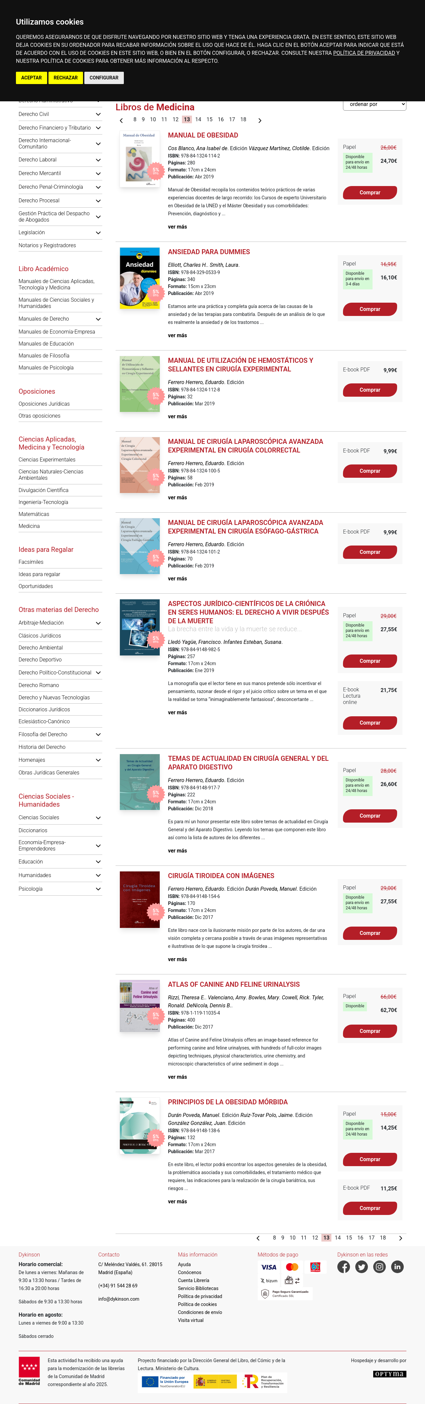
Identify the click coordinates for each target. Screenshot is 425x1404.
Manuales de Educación (46, 344)
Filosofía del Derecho (43, 734)
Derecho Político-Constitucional (55, 672)
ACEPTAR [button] (31, 77)
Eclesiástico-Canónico (44, 721)
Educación (31, 861)
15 (209, 119)
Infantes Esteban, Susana (252, 642)
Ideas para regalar (39, 574)
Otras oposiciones (39, 416)
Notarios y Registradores (47, 245)
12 (176, 119)
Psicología (30, 889)
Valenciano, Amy (227, 997)
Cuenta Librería (193, 1280)
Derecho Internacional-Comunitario (45, 143)
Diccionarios (33, 830)
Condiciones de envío (200, 1312)
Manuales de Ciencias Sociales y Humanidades (56, 303)
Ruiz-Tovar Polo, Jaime (266, 1115)
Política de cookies (197, 1304)
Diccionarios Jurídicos (44, 709)
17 (232, 119)
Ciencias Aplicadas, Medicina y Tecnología (51, 443)
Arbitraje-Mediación (41, 623)
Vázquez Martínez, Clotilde (279, 148)
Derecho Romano (39, 685)
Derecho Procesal (39, 200)
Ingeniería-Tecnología (43, 502)
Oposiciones (37, 391)
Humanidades (35, 875)
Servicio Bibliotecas (198, 1288)
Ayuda (184, 1264)
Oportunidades (36, 586)
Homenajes (32, 760)
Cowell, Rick (295, 997)
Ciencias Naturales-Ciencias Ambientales (51, 474)
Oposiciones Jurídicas (44, 404)
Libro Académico (43, 269)
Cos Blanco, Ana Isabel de (197, 148)
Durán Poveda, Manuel (271, 889)
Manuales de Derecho (44, 319)
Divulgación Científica (43, 490)
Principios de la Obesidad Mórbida (228, 1102)
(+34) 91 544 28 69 (117, 1285)
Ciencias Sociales (39, 817)
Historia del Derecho (42, 747)
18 (243, 119)
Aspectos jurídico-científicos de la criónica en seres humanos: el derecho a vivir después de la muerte (248, 612)
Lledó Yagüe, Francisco (194, 642)
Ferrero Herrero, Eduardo (196, 382)
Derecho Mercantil (40, 173)
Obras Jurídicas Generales (49, 772)
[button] (98, 114)
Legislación (32, 232)
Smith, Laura (224, 265)
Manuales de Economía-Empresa (57, 332)
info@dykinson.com (118, 1299)
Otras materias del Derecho (59, 610)
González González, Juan (196, 1123)
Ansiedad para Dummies (209, 252)
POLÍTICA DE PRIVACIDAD (364, 53)
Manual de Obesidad (203, 135)
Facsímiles (31, 562)
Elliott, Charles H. (187, 265)
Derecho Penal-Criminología (51, 187)
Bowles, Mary (264, 997)
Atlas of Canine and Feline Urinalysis (234, 984)
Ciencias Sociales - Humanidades (46, 800)
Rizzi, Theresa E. (186, 997)
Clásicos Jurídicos (40, 636)
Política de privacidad (200, 1296)
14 (198, 119)
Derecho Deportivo (40, 659)
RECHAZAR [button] (66, 77)
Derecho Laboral (37, 159)
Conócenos (190, 1272)
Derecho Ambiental (41, 648)
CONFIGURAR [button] (104, 77)
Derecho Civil (34, 114)
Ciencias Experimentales (47, 459)
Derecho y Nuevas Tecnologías (54, 697)
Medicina (29, 526)
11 (164, 119)
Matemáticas (34, 514)
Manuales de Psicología (46, 367)
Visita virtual (191, 1320)
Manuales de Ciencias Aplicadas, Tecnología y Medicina (56, 284)
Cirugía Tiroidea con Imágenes (221, 876)
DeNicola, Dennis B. (209, 1005)
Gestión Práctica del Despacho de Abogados (54, 216)
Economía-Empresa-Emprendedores (42, 845)
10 (153, 119)
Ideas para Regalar (46, 549)
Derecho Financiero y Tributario (55, 128)
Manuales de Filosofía (44, 355)
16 (221, 119)
